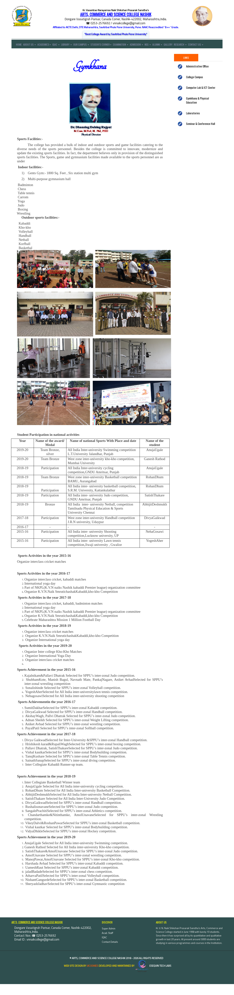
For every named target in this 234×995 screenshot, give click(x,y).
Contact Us (19, 55)
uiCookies (92, 976)
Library (71, 45)
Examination (129, 45)
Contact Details (110, 953)
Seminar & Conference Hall (200, 134)
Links (186, 68)
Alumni (170, 45)
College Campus (194, 88)
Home (16, 45)
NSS (159, 45)
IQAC (59, 45)
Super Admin (108, 939)
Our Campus (88, 45)
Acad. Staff (107, 944)
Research (195, 45)
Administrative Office (197, 77)
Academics (47, 45)
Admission (146, 45)
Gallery (182, 45)
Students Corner (108, 45)
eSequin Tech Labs (153, 976)
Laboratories (193, 124)
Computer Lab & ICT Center (200, 98)
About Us (30, 45)
